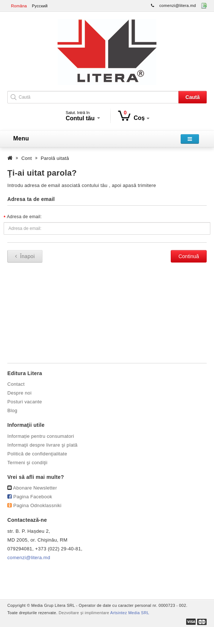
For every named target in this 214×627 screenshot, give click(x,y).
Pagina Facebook (32, 496)
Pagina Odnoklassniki (37, 505)
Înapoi (25, 256)
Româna (19, 6)
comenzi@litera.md (177, 5)
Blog (12, 410)
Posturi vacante (24, 401)
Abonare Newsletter (35, 488)
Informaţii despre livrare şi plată (42, 445)
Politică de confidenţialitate (37, 453)
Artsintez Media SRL (129, 612)
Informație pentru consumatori (40, 436)
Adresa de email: (24, 216)
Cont (26, 158)
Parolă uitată (55, 158)
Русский (40, 6)
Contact (16, 384)
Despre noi (19, 393)
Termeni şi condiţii (27, 462)
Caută (192, 97)
